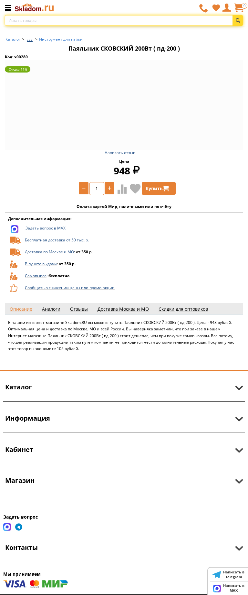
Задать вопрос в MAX (46, 228)
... (30, 37)
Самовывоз (35, 275)
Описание (21, 309)
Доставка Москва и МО (123, 309)
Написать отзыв (120, 152)
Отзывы (79, 309)
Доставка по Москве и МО (49, 252)
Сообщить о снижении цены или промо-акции (70, 287)
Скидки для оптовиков (183, 309)
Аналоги (51, 309)
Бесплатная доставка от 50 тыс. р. (57, 240)
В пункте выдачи (41, 264)
